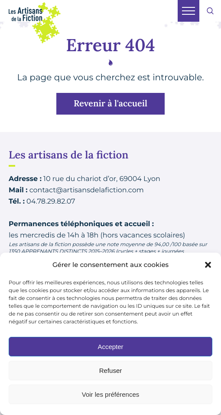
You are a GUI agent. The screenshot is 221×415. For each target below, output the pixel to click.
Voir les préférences (111, 394)
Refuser (110, 370)
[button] (208, 264)
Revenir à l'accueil (110, 103)
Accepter (110, 346)
